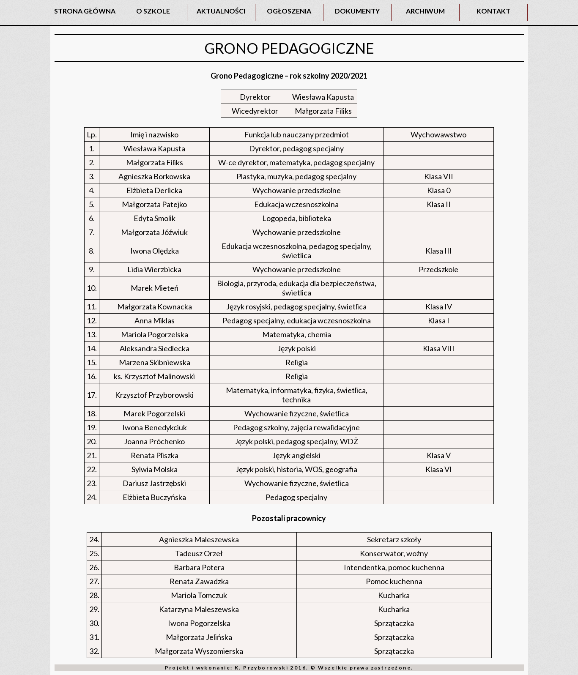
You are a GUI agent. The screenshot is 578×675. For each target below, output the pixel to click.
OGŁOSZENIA (289, 11)
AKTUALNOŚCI (221, 11)
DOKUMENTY (357, 11)
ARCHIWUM (425, 11)
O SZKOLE (153, 11)
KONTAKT (493, 11)
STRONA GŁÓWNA (84, 11)
